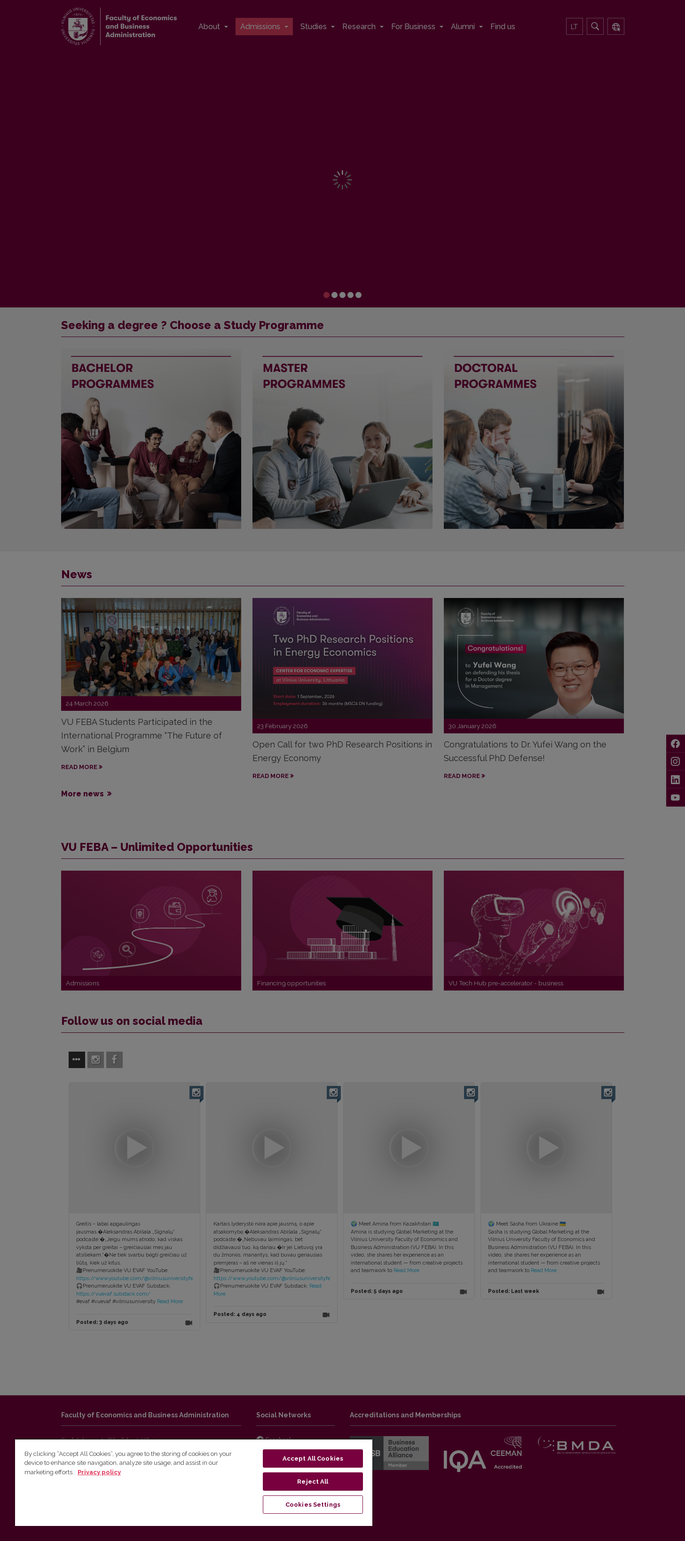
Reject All (312, 1481)
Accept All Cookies (313, 1458)
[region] (193, 1482)
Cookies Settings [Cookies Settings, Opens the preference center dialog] (312, 1504)
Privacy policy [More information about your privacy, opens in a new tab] (99, 1472)
